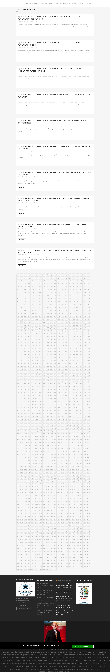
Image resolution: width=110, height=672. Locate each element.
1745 (36, 531)
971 (59, 416)
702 (25, 378)
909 (51, 407)
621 (22, 366)
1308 (47, 466)
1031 (59, 425)
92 (62, 286)
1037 (81, 425)
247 (44, 310)
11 (58, 275)
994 (70, 419)
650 (55, 369)
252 (62, 310)
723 (29, 381)
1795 (73, 537)
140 (18, 295)
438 (85, 336)
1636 (77, 513)
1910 (55, 554)
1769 (51, 534)
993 (66, 419)
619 (88, 363)
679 (88, 372)
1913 (66, 554)
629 (51, 366)
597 (81, 360)
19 (88, 275)
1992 (62, 566)
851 (59, 398)
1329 (51, 469)
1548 (47, 501)
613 (66, 363)
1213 (66, 451)
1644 (32, 516)
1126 (40, 439)
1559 (88, 501)
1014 (70, 422)
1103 (29, 436)
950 (55, 413)
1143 (29, 442)
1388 (47, 478)
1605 (36, 510)
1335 (73, 469)
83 (29, 286)
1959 (88, 560)
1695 (73, 522)
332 (63, 322)
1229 (51, 454)
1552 (62, 501)
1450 (55, 486)
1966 (40, 563)
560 (18, 357)
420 (18, 336)
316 (77, 319)
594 (70, 360)
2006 (40, 569)
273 (66, 313)
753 (66, 384)
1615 (73, 510)
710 (55, 378)
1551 (59, 501)
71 (58, 283)
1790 (55, 537)
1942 (25, 560)
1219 (88, 451)
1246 (40, 457)
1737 (81, 528)
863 (29, 401)
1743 (29, 531)
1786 (40, 537)
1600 (18, 510)
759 (88, 384)
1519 (88, 495)
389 (51, 331)
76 (77, 283)
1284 (32, 463)
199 (88, 301)
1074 (70, 431)
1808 (47, 539)
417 (81, 333)
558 (85, 354)
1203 (29, 451)
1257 (81, 457)
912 (62, 407)
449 (51, 339)
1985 (36, 566)
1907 (44, 554)
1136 (77, 439)
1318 (85, 466)
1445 (36, 486)
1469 (51, 489)
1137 (81, 439)
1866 (40, 548)
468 (48, 342)
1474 (70, 489)
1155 (73, 442)
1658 (84, 516)
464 (33, 342)
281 (22, 316)
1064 (32, 431)
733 (66, 381)
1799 (88, 537)
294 (70, 316)
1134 (70, 439)
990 (55, 419)
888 (48, 404)
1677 (81, 519)
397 (81, 331)
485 (36, 345)
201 (22, 304)
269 (51, 313)
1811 (59, 539)
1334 (70, 469)
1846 (40, 545)
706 (40, 378)
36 (77, 278)
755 (74, 384)
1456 (77, 486)
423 (29, 336)
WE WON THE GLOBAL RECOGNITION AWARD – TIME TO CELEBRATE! (45, 585)
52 (62, 281)
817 (81, 392)
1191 (59, 448)
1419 (88, 481)
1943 (29, 560)
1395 (73, 478)
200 (18, 304)
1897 (81, 551)
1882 (25, 551)
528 (48, 351)
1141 (21, 442)
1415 (73, 481)
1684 (32, 522)
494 (70, 345)
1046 (40, 428)
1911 (59, 554)
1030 (55, 425)
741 (22, 384)
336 (77, 322)
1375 (73, 475)
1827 (44, 542)
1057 (81, 428)
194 (70, 301)
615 (74, 363)
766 (40, 386)
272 (62, 313)
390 (55, 331)
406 (40, 333)
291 (59, 316)
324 (33, 322)
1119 (88, 436)
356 (77, 325)
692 (62, 375)
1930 (55, 557)
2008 (47, 569)
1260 (18, 460)
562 (25, 357)
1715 (73, 525)
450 (55, 339)
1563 (29, 504)
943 (29, 413)
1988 (47, 566)
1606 (40, 510)
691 (59, 375)
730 (55, 381)
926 (40, 410)
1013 (66, 422)
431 (59, 336)
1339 (88, 469)
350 (55, 325)
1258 (84, 457)
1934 (70, 557)
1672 (62, 519)
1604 (32, 510)
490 (55, 345)
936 (77, 410)
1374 (70, 475)
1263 (29, 460)
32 (62, 278)
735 (74, 381)
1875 (73, 548)
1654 (70, 516)
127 (44, 292)
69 (51, 283)
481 (22, 345)
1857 (81, 545)
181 (22, 301)
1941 (21, 560)
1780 (18, 537)
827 (44, 395)
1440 (18, 486)
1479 (88, 489)
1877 (81, 548)
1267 (44, 460)
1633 (66, 513)
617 (81, 363)
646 (40, 369)
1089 (51, 434)
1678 (84, 519)
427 (44, 336)
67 (44, 283)
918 (85, 407)
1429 (51, 484)
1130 (55, 439)
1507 (44, 495)
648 (48, 369)
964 (33, 416)
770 (55, 386)
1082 (25, 434)
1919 (88, 554)
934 (70, 410)
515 (74, 348)
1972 (62, 563)
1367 (44, 475)
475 (74, 342)
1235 (73, 454)
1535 (73, 498)
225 (36, 307)
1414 (70, 481)
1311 (59, 466)
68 (47, 283)
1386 (40, 478)
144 (33, 295)
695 (74, 375)
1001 (21, 422)
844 (33, 398)
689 (51, 375)
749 (51, 384)
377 (81, 328)
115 (74, 289)
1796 (77, 537)
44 (33, 281)
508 (48, 348)
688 (48, 375)
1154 (70, 442)
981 (22, 419)
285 (36, 316)
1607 (44, 510)
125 (36, 292)
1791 (59, 537)
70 (55, 283)
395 (74, 331)
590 (55, 360)
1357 (81, 472)
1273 (66, 460)
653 (66, 369)
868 (48, 401)
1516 (77, 495)
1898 (84, 551)
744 (33, 384)
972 (62, 416)
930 (55, 410)
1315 (73, 466)
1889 (51, 551)
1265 (36, 460)
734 (70, 381)
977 (81, 416)
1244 (32, 457)
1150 (55, 442)
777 (81, 386)
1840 (18, 545)
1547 (44, 501)
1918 (84, 554)
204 (33, 304)
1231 (59, 454)
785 (36, 389)
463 (29, 342)
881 (22, 404)
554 (70, 354)
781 (22, 389)
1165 (36, 445)
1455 (73, 486)
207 (44, 304)
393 (66, 331)
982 (25, 419)
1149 (51, 442)
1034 (70, 425)
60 (18, 283)
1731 (59, 528)
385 (36, 331)
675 (74, 372)
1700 (18, 525)
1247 (44, 457)
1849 (51, 545)
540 (18, 354)
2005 (36, 569)
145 (36, 295)
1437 (81, 484)
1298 (84, 463)
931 (59, 410)
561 (22, 357)
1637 (81, 513)
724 (33, 381)
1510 (55, 495)
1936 (77, 557)
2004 (32, 569)
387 (44, 331)
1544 (32, 501)
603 (29, 363)
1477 (81, 489)
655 (74, 369)
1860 (18, 548)
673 (66, 372)
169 (51, 298)
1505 (36, 495)
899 (88, 404)
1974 (70, 563)
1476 (77, 489)
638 (85, 366)
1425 (36, 484)
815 (74, 392)
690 (55, 375)
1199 (88, 448)
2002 (25, 569)
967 (44, 416)
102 (25, 289)
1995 (73, 566)
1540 (18, 501)
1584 (32, 507)
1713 (66, 525)
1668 (47, 519)
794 (70, 389)
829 (51, 395)
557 (81, 354)
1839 (88, 542)
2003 (29, 569)
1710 (55, 525)
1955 (73, 560)
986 (40, 419)
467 (44, 342)
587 (44, 360)
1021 (21, 425)
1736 (77, 528)
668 (48, 372)
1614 (70, 510)
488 (48, 345)
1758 (84, 531)
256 (77, 310)
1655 (73, 516)
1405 (36, 481)
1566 (40, 504)
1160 (18, 445)
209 (51, 304)
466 (40, 342)
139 (89, 292)
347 (44, 325)
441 (22, 339)
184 (33, 301)
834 (70, 395)
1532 (62, 498)
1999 (88, 566)
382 (25, 331)
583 (29, 360)
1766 (40, 534)
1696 (77, 522)
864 (33, 401)
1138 (85, 439)
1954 (70, 560)
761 (22, 386)
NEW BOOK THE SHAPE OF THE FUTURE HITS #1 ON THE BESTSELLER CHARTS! (44, 592)
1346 (40, 472)
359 (88, 325)
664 (33, 372)
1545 (36, 501)
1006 (40, 422)
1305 (36, 466)
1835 (73, 542)
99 (88, 286)
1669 (51, 519)
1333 (66, 469)
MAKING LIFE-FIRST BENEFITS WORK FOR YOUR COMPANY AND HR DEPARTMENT (45, 612)
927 (44, 410)
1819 (88, 539)
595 (74, 360)
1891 (58, 551)
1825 (36, 542)
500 (18, 348)
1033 (66, 425)
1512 (62, 495)
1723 (29, 528)
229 (51, 307)
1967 (44, 563)
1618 (84, 510)
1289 (51, 463)
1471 (59, 489)
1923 (29, 557)
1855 (73, 545)
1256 (77, 457)
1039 (88, 425)
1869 (51, 548)
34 (70, 278)
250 (55, 310)
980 (18, 419)
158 (85, 295)
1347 (44, 472)
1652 (62, 516)
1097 (81, 434)
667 (44, 372)
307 (44, 319)
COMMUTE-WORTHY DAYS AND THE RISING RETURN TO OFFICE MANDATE (45, 599)
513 (66, 348)
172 (62, 298)
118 (85, 289)
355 (74, 325)
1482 (25, 492)
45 (36, 281)
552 (63, 354)
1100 (18, 436)
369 (51, 328)
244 (33, 310)
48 (47, 281)
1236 (77, 454)
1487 (44, 492)
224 (33, 307)
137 (81, 292)
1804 (32, 539)
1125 (36, 439)
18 (85, 275)
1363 (29, 475)
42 (25, 281)
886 (40, 404)
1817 (81, 539)
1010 (55, 422)
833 (66, 395)
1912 (62, 554)
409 (51, 333)
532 (63, 351)
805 (36, 392)
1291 (59, 463)
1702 (25, 525)
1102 (25, 436)
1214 (70, 451)
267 (44, 313)
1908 (47, 554)
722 (25, 381)
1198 (84, 448)
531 (59, 351)
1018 (84, 422)
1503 (29, 495)
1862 (25, 548)
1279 (88, 460)
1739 (88, 528)
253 (66, 310)
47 (44, 281)
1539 (88, 498)
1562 (25, 504)
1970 (55, 563)
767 (44, 386)
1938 (84, 557)
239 (88, 307)
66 (40, 283)
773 (66, 386)
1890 (55, 551)
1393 (66, 478)
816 (77, 392)
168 (48, 298)
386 (40, 331)
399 (88, 331)
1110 (55, 436)
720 (18, 381)
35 (73, 278)
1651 (59, 516)
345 (36, 325)
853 (66, 398)
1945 (36, 560)
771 (59, 386)
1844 (32, 545)
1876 (77, 548)
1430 (55, 484)
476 (77, 342)
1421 (21, 484)
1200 (18, 451)
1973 (66, 563)
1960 (18, 563)
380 (18, 331)
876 (77, 401)
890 (55, 404)
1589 (51, 507)
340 (18, 325)
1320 (18, 469)
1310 (55, 466)
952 (62, 413)
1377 (81, 475)
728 (48, 381)
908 (48, 407)
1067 (44, 431)
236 (77, 307)
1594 (70, 507)
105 (36, 289)
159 (89, 295)
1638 (84, 513)
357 (81, 325)
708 (48, 378)
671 (59, 372)
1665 (36, 519)
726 (40, 381)
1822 (25, 542)
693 (66, 375)
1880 (18, 551)
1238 (84, 454)
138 (85, 292)
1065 (36, 431)
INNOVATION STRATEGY (64, 580)
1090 (55, 434)
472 (62, 342)
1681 (21, 522)
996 (77, 419)
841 (22, 398)
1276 (77, 460)
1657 (81, 516)
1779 (88, 534)
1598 (84, 507)
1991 (58, 566)
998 (85, 419)
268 (48, 313)
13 (66, 275)
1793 (66, 537)
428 (48, 336)
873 (66, 401)
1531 (59, 498)
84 (33, 286)
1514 (70, 495)
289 (51, 316)
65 (36, 283)
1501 (21, 495)
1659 (88, 516)
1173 (66, 445)
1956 (77, 560)
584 (33, 360)
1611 (59, 510)
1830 (55, 542)
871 (59, 401)
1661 (21, 519)
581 (22, 360)
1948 (47, 560)
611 (59, 363)
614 (70, 363)
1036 (77, 425)
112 (62, 289)
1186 (40, 448)
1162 (25, 445)
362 (25, 328)
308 (48, 319)
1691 (58, 522)
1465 (36, 489)
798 (85, 389)
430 (55, 336)
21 (21, 278)
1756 (77, 531)
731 (59, 381)
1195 (73, 448)
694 (70, 375)
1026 (40, 425)
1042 (25, 428)
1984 (32, 566)
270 (55, 313)
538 (85, 351)
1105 (36, 436)
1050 (55, 428)
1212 (62, 451)
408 (48, 333)
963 (29, 416)
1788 (47, 537)
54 (70, 281)
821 (22, 395)
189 (51, 301)
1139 (88, 439)
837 (81, 395)
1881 (21, 551)
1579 (88, 504)
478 (85, 342)
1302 (25, 466)
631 (59, 366)
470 (55, 342)
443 (29, 339)
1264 (32, 460)
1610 (55, 510)
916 (77, 407)
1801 (21, 539)
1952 (62, 560)
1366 (40, 475)
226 (40, 307)
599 (88, 360)
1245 (36, 457)
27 (44, 278)
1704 (32, 525)
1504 (32, 495)
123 (29, 292)
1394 (70, 478)
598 (85, 360)
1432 (62, 484)
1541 (21, 501)
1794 (70, 537)
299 (88, 316)
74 (70, 283)
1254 (70, 457)
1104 (32, 436)
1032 (62, 425)
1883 (29, 551)
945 (36, 413)
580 (18, 360)
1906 (40, 554)
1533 (66, 498)
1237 (81, 454)
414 (70, 333)
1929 (51, 557)
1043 (29, 428)
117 (81, 289)
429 (51, 336)
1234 (70, 454)
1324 (32, 469)
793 (66, 389)
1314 (70, 466)
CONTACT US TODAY (24, 608)
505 (36, 348)
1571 (59, 504)
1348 (47, 472)
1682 (25, 522)
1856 (77, 545)
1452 (62, 486)
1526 (40, 498)
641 (22, 369)
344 (33, 325)
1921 (21, 557)
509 (51, 348)
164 (33, 298)
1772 (62, 534)
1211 (59, 451)
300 (18, 319)
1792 (62, 537)
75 (73, 283)
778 (85, 386)
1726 (40, 528)
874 (70, 401)
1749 (51, 531)
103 (29, 289)
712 (62, 378)
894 (70, 404)
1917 (81, 554)
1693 (66, 522)
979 (88, 416)
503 (29, 348)
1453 (66, 486)
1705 (36, 525)
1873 (66, 548)
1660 (18, 519)
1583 (29, 507)
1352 (62, 472)
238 (85, 307)
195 (74, 301)
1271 (59, 460)
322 (25, 322)
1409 (51, 481)
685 (36, 375)
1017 (81, 422)
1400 (18, 481)
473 (66, 342)
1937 (81, 557)
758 (85, 384)
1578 (84, 504)
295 (74, 316)
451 (59, 339)
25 (36, 278)
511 (59, 348)
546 (40, 354)
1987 (44, 566)
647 (44, 369)
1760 (18, 534)
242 (25, 310)
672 (62, 372)
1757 (81, 531)
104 (33, 289)
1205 (36, 451)
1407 (44, 481)
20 (18, 278)
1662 (25, 519)
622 (25, 366)
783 (29, 389)
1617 (81, 510)
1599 (88, 507)
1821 (21, 542)
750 (55, 384)
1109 (51, 436)
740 (18, 384)
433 (66, 336)
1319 (88, 466)
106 (40, 289)
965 (36, 416)
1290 (55, 463)
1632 (62, 513)
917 (81, 407)
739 (88, 381)
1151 (59, 442)
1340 (18, 472)
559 (88, 354)
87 (44, 286)
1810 (55, 539)
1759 (88, 531)
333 (66, 322)
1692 (62, 522)
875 (74, 401)
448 (48, 339)
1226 (40, 454)
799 (88, 389)
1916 (77, 554)
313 (66, 319)
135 (74, 292)
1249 (51, 457)
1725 (36, 528)
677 (81, 372)
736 (77, 381)
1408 (47, 481)
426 (40, 336)
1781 (21, 537)
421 (22, 336)
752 (63, 384)
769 (51, 386)
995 (74, 419)
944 (33, 413)
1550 (55, 501)
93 (66, 286)
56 (77, 281)
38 (85, 278)
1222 (25, 454)
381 (22, 331)
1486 (40, 492)
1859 (88, 545)
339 (88, 322)
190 (55, 301)
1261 (21, 460)
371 (59, 328)
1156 (77, 442)
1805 (36, 539)
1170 (55, 445)
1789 (51, 537)
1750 (55, 531)
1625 (36, 513)
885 (36, 404)
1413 (66, 481)
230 (55, 307)
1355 (73, 472)
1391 (59, 478)
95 (73, 286)
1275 (73, 460)
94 (70, 286)
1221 (21, 454)
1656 (77, 516)
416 (77, 333)
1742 (25, 531)
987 (44, 419)
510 (55, 348)
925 (36, 410)
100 (18, 289)
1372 (62, 475)
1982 (25, 566)
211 (59, 304)
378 (85, 328)
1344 (32, 472)
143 (29, 295)
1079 (88, 431)
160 (18, 298)
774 (70, 386)
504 (33, 348)
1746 (40, 531)
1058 (84, 428)
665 (36, 372)
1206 (40, 451)
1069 (51, 431)
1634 (70, 513)
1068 (47, 431)
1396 (77, 478)
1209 (51, 451)
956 (77, 413)
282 (25, 316)
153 (66, 295)
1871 (59, 548)
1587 (44, 507)
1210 (55, 451)
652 (62, 369)
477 (81, 342)
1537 (81, 498)
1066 (40, 431)
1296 (77, 463)
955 (74, 413)
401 (22, 333)
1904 (32, 554)
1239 (88, 454)
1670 (55, 519)
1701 (21, 525)
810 (55, 392)
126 (40, 292)
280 (18, 316)
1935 (73, 557)
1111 (59, 436)
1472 (62, 489)
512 (62, 348)
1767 (44, 534)
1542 (25, 501)
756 (77, 384)
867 (44, 401)
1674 (70, 519)
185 (36, 301)
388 (48, 331)
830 (55, 395)
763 (29, 386)
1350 (55, 472)
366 (40, 328)
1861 (21, 548)
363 (29, 328)
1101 (21, 436)
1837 (81, 542)
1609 (51, 510)
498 (85, 345)
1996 (77, 566)
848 (48, 398)
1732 (62, 528)
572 (63, 357)
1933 (66, 557)
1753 (66, 531)
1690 (55, 522)
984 (33, 419)
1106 (40, 436)
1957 (81, 560)
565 (36, 357)
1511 (59, 495)
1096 (77, 434)
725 (36, 381)
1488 (47, 492)
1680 (18, 522)
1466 (40, 489)
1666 (40, 519)
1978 (84, 563)
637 (81, 366)
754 (70, 384)
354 (70, 325)
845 (36, 398)
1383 (29, 478)
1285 (36, 463)
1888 (47, 551)
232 (62, 307)
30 (55, 278)
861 (22, 401)
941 (22, 413)
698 (85, 375)
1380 (18, 478)
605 (36, 363)
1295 (73, 463)
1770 (55, 534)
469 (51, 342)
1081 (21, 434)
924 (33, 410)
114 (70, 289)
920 (18, 410)
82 (25, 286)
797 (81, 389)
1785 (36, 537)
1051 (59, 428)
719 (89, 378)
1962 (25, 563)
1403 (29, 481)
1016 (77, 422)
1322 (25, 469)
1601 (21, 510)
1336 (77, 469)
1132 (62, 439)
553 (66, 354)
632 (62, 366)
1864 (32, 548)
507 (44, 348)
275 (74, 313)
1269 (51, 460)
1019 (88, 422)
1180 (18, 448)
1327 (44, 469)
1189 (51, 448)
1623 (29, 513)
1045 (36, 428)
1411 (59, 481)
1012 (62, 422)
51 (58, 281)
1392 (62, 478)
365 (36, 328)
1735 (73, 528)
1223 (29, 454)
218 (85, 304)
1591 (59, 507)
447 (44, 339)
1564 (32, 504)
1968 (47, 563)
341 (22, 325)
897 (81, 404)
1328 (47, 469)
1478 (84, 489)
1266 (40, 460)
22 (25, 278)
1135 (73, 439)
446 (40, 339)
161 (22, 298)
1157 (81, 442)
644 (33, 369)
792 (62, 389)
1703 (29, 525)
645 (36, 369)
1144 (32, 442)
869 (51, 401)
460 (18, 342)
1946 (40, 560)
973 (66, 416)
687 (44, 375)
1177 (81, 445)
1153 (66, 442)
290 (55, 316)
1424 (32, 484)
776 (77, 386)
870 (55, 401)
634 (70, 366)
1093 (66, 434)
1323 (29, 469)
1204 (32, 451)
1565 (36, 504)
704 (33, 378)
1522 (25, 498)
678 (85, 372)
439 (88, 336)
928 (48, 410)
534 (70, 351)
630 (55, 366)
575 (74, 357)
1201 (21, 451)
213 (66, 304)
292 (63, 316)
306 (40, 319)
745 (36, 384)
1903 (29, 554)
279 (88, 313)
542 (25, 354)
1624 (32, 513)
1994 (70, 566)
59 (88, 281)
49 (51, 281)
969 (51, 416)
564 (33, 357)
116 (77, 289)
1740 (18, 531)
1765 (36, 534)
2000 (18, 569)
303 (29, 319)
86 (40, 286)
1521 (21, 498)
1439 (88, 484)
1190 (55, 448)
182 (25, 301)
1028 (47, 425)
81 (21, 286)
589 (51, 360)
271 (59, 313)
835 (74, 395)
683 (29, 375)
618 (85, 363)
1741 (21, 531)
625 (36, 366)
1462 (25, 489)
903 (29, 407)
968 (48, 416)
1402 (25, 481)
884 (33, 404)
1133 (66, 439)
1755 (73, 531)
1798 (84, 537)
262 (25, 313)
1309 (51, 466)
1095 (73, 434)
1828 (47, 542)
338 (85, 322)
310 (55, 319)
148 (48, 295)
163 (29, 298)
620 (18, 366)
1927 (44, 557)
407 (44, 333)
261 (22, 313)
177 (81, 298)
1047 (44, 428)
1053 (66, 428)
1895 (73, 551)
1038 (84, 425)
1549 (51, 501)
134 (70, 292)
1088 (47, 434)
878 (85, 401)
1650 (55, 516)
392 (62, 331)
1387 (44, 478)
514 (70, 348)
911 (59, 407)
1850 (55, 545)
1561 (21, 504)
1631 (59, 513)
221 (22, 307)
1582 (25, 507)
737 (81, 381)
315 (74, 319)
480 (18, 345)
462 (25, 342)
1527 (44, 498)
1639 (88, 513)
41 (21, 281)
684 (33, 375)
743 (29, 384)
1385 (36, 478)
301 (22, 319)
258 (85, 310)
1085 (36, 434)
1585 (36, 507)
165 (36, 298)
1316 (77, 466)
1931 (59, 557)
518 (85, 348)
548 (48, 354)
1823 (29, 542)
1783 (29, 537)
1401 (21, 481)
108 (48, 289)
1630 (55, 513)
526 (40, 351)
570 (55, 357)
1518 (85, 495)
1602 (25, 510)
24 (32, 278)
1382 (25, 478)
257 (81, 310)
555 (74, 354)
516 (77, 348)
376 (77, 328)
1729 (51, 528)
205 (36, 304)
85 (36, 286)
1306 (40, 466)
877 (81, 401)
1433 (66, 484)
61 (21, 283)
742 (25, 384)
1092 (62, 434)
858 (85, 398)
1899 (88, 551)
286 (40, 316)
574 (70, 357)
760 (18, 386)
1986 (40, 566)
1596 (77, 507)
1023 (29, 425)
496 (77, 345)
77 (81, 283)
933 (66, 410)
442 (25, 339)
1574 (70, 504)
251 (59, 310)
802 (25, 392)
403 (29, 333)
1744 (32, 531)
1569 (51, 504)
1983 (29, 566)
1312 (62, 466)
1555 (73, 501)
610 (55, 363)
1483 (29, 492)
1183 (29, 448)
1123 (29, 439)
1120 (18, 439)
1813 (66, 539)
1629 (51, 513)
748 (48, 384)
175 (74, 298)
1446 (40, 486)
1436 (77, 484)
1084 (32, 434)
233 (66, 307)
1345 (36, 472)
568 (48, 357)
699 (88, 375)
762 (25, 386)
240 (18, 310)
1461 (21, 489)
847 (44, 398)
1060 (18, 431)
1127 (44, 439)
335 (74, 322)
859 (88, 398)
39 (88, 278)
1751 (59, 531)
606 (40, 363)
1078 (84, 431)
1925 (36, 557)
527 (44, 351)
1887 (44, 551)
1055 (73, 428)
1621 (21, 513)
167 (44, 298)
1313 (66, 466)
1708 (47, 525)
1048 (47, 428)
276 (77, 313)
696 (77, 375)
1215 (73, 451)
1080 (18, 434)
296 (77, 316)
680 (18, 375)
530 (55, 351)
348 (48, 325)
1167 (44, 445)
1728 (47, 528)
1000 (18, 422)
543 (29, 354)
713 (66, 378)
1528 (47, 498)
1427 (44, 484)
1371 (59, 475)
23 (29, 278)
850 (55, 398)
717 (81, 378)
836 (77, 395)
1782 (25, 537)
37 (81, 278)
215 (74, 304)
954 (70, 413)
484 (33, 345)
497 (81, 345)
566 (40, 357)
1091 (58, 434)
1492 (62, 492)
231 (59, 307)
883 (29, 404)
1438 (84, 484)
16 (77, 275)
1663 (29, 519)
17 (81, 275)
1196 (77, 448)
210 (55, 304)
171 (59, 298)
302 (25, 319)
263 (29, 313)
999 (88, 419)
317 (81, 319)
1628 (47, 513)
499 (88, 345)
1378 (84, 475)
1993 (66, 566)
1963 (29, 563)
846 (40, 398)
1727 (44, 528)
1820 (18, 542)
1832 (62, 542)
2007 (44, 569)
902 (25, 407)
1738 (84, 528)
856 (77, 398)
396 (77, 331)
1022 (25, 425)
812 (62, 392)
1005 (36, 422)
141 (22, 295)
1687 (44, 522)
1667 (44, 519)
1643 (29, 516)
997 (81, 419)
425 (36, 336)
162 (25, 298)
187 (44, 301)
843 (29, 398)
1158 (85, 442)
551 (59, 354)
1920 (18, 557)
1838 (84, 542)
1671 (59, 519)
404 (33, 333)
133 (66, 292)
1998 (84, 566)
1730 (55, 528)
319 (89, 319)
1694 (70, 522)
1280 (18, 463)
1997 (81, 566)
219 (89, 304)
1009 (51, 422)
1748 (47, 531)
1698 (84, 522)
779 (88, 386)
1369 (51, 475)
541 (22, 354)
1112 (62, 436)
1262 (25, 460)
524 (33, 351)
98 (85, 286)
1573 (66, 504)
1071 (59, 431)
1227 (44, 454)
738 (85, 381)
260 (18, 313)
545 (36, 354)
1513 (66, 495)
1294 (70, 463)
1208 (47, 451)
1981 (21, 566)
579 (88, 357)
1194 (70, 448)
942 (25, 413)
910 (55, 407)
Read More (22, 32)
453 (66, 339)
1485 (36, 492)
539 (88, 351)
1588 (47, 507)
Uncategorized (30, 21)
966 (40, 416)
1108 (47, 436)
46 (40, 281)
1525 (36, 498)
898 (85, 404)
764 (33, 386)
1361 (21, 475)
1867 (44, 548)
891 (59, 404)
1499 (88, 492)
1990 (55, 566)
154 (70, 295)
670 (55, 372)
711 (59, 378)
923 (29, 410)
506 (40, 348)
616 (77, 363)
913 (66, 407)
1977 (81, 563)
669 (51, 372)
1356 (77, 472)
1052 (62, 428)
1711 (59, 525)
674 (70, 372)
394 (70, 331)
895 (74, 404)
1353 (66, 472)
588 (48, 360)
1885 (36, 551)
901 (22, 407)
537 (81, 351)
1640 (18, 516)
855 (74, 398)
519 (89, 348)
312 (62, 319)
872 (62, 401)
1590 (55, 507)
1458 (84, 486)
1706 (40, 525)
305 (36, 319)
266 (40, 313)
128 (48, 292)
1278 (84, 460)
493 (66, 345)
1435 (73, 484)
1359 (88, 472)
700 (18, 378)
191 (59, 301)
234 (70, 307)
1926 (40, 557)
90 (55, 286)
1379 (88, 475)
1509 (51, 495)
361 (22, 328)
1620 (18, 513)
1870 (55, 548)
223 (29, 307)
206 (40, 304)
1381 (21, 478)
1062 (25, 431)
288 (48, 316)
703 (29, 378)
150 (55, 295)
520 (18, 351)
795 (74, 389)
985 (36, 419)
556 (77, 354)
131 (59, 292)
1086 (40, 434)
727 (44, 381)
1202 (25, 451)
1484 (32, 492)
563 (29, 357)
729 (51, 381)
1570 (55, 504)
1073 (66, 431)
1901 (21, 554)
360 (18, 328)
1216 (77, 451)
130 (55, 292)
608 (48, 363)
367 (44, 328)
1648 (47, 516)
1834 (70, 542)
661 (22, 372)
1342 (25, 472)
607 (44, 363)
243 (29, 310)
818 (85, 392)
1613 (66, 510)
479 (88, 342)
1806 (40, 539)
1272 (62, 460)
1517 (81, 495)
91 (58, 286)
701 (22, 378)
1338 (84, 469)
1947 (44, 560)
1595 (73, 507)
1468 (47, 489)
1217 (81, 451)
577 (81, 357)
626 (40, 366)
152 (62, 295)
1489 (51, 492)
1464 (32, 489)
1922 (25, 557)
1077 (81, 431)
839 (88, 395)
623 (29, 366)
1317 (81, 466)
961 (22, 416)
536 (77, 351)
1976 (77, 563)
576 (77, 357)
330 (55, 322)
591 (59, 360)
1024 (32, 425)
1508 (47, 495)
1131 (59, 439)
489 (51, 345)
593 (66, 360)
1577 (81, 504)
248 (48, 310)
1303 (29, 466)
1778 (84, 534)
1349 (51, 472)
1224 (32, 454)
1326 (40, 469)
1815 (73, 539)
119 (89, 289)
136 (77, 292)
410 (55, 333)
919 (88, 407)
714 (70, 378)
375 (74, 328)
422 (25, 336)
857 (81, 398)
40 (18, 281)
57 (81, 281)
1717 (81, 525)
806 (40, 392)
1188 (47, 448)
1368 (47, 475)
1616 (77, 510)
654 (70, 369)
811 (59, 392)
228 (48, 307)
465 (36, 342)
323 (29, 322)
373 (66, 328)
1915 (73, 554)
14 (70, 275)
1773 (66, 534)
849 (51, 398)
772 (63, 386)
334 (70, 322)
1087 (44, 434)
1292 (62, 463)
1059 (88, 428)
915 (74, 407)
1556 (77, 501)
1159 (88, 442)
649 (51, 369)
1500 (18, 495)
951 (59, 413)
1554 (70, 501)
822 (25, 395)
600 (18, 363)
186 (40, 301)
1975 (73, 563)
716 (77, 378)
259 (88, 310)
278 (85, 313)
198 (85, 301)
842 (25, 398)
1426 (40, 484)
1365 (36, 475)
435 (74, 336)
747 (44, 384)
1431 (59, 484)
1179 (88, 445)
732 (63, 381)
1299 (88, 463)
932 (62, 410)
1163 (29, 445)
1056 (77, 428)
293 (66, 316)
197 (81, 301)
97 (81, 286)
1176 (77, 445)
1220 (18, 454)
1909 (51, 554)
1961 (21, 563)
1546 (40, 501)
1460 (18, 489)
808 (48, 392)
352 (63, 325)
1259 (88, 457)
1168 (47, 445)
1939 (88, 557)
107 (44, 289)
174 (70, 298)
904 (33, 407)
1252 (62, 457)
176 (77, 298)
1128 (47, 439)
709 (51, 378)
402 (25, 333)
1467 (44, 489)
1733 (66, 528)
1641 (21, 516)
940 (18, 413)
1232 (62, 454)
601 (22, 363)
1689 (51, 522)
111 (59, 289)
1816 (77, 539)
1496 (77, 492)
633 (66, 366)
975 (74, 416)
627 (44, 366)
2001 (21, 569)
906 (40, 407)
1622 (25, 513)
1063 (29, 431)
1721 (21, 528)
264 (33, 313)
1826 (40, 542)
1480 (18, 492)
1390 (55, 478)
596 (77, 360)
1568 (47, 504)
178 (85, 298)
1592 (62, 507)
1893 (66, 551)
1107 (44, 436)
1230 (55, 454)
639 (88, 366)
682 (25, 375)
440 (18, 339)
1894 (70, 551)
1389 (51, 478)
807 (44, 392)
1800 (18, 539)
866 (40, 401)
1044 (32, 428)
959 (88, 413)
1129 (51, 439)
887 (44, 404)
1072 (62, 431)
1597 (81, 507)
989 (51, 419)
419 (88, 333)
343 (29, 325)
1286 (40, 463)
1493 (66, 492)
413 (66, 333)
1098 (84, 434)
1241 (21, 457)
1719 (88, 525)
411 (59, 333)
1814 (70, 539)
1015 (73, 422)
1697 (81, 522)
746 (40, 384)
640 (18, 369)
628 (48, 366)
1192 (62, 448)
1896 (77, 551)
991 (59, 419)
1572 (62, 504)
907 (44, 407)
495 (74, 345)
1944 (32, 560)
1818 (84, 539)
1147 (44, 442)
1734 (70, 528)
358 (85, 325)
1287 (44, 463)
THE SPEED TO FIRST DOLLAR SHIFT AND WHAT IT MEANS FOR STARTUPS (45, 605)
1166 (40, 445)
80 (18, 286)
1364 (32, 475)
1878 (84, 548)
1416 (77, 481)
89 (51, 286)
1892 (62, 551)
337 (81, 322)
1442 (25, 486)
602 (25, 363)
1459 (88, 486)
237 (81, 307)
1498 (84, 492)
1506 (40, 495)
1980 (18, 566)
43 (29, 281)
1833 (66, 542)
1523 (29, 498)
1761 (21, 534)
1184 (32, 448)
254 (70, 310)
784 (33, 389)
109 (51, 289)
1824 (32, 542)
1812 (62, 539)
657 (81, 369)
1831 (59, 542)
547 (44, 354)
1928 (47, 557)
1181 (21, 448)
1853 (66, 545)
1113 (66, 436)
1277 (81, 460)
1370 (55, 475)
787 (44, 389)
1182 (25, 448)
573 (66, 357)
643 (29, 369)
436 (77, 336)
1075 (73, 431)
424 (33, 336)
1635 (73, 513)
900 (18, 407)
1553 (66, 501)
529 (51, 351)
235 (74, 307)
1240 (18, 457)
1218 (85, 451)
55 (73, 281)
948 (48, 413)
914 (70, 407)
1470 (55, 489)
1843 (29, 545)
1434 (70, 484)
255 (74, 310)
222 (25, 307)
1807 (44, 539)
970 (55, 416)
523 (29, 351)
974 (70, 416)
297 (81, 316)
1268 (47, 460)
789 (51, 389)
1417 (81, 481)
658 (85, 369)
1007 (44, 422)
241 (22, 310)
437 (81, 336)
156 (77, 295)
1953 (66, 560)
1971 (59, 563)
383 (29, 331)
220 (18, 307)
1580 (18, 507)
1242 (25, 457)
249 (51, 310)
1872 (62, 548)
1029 (51, 425)
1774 (70, 534)
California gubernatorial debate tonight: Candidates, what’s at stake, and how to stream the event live (64, 585)
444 (33, 339)
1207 (44, 451)
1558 (84, 501)
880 (18, 404)
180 (18, 301)
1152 (62, 442)
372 (63, 328)
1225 (36, 454)
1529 (51, 498)
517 (81, 348)
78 (85, 283)
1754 (70, 531)
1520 (18, 498)
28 (47, 278)
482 (25, 345)
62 (25, 283)
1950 (55, 560)
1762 (25, 534)
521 (22, 351)
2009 (51, 569)
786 (40, 389)
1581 (21, 507)
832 (62, 395)
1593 (66, 507)
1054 (70, 428)
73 (66, 283)
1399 (88, 478)
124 (33, 292)
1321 (21, 469)
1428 (47, 484)
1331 (59, 469)
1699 (88, 522)
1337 (81, 469)
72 (62, 283)
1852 (62, 545)
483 (29, 345)
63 (29, 283)
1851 (59, 545)
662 (25, 372)
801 (22, 392)
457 (81, 339)
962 (25, 416)
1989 (51, 566)
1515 (73, 495)
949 (51, 413)
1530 (55, 498)
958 (85, 413)
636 (77, 366)
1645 (36, 516)
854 (70, 398)
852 (62, 398)
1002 (25, 422)
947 (44, 413)
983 (29, 419)
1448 (47, 486)
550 (55, 354)
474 (70, 342)
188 (48, 301)
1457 (81, 486)
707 (44, 378)
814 (70, 392)
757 (81, 384)
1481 (21, 492)
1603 (29, 510)
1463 (29, 489)
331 (59, 322)
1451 (59, 486)
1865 (36, 548)
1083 (29, 434)
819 (88, 392)
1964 (32, 563)
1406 (40, 481)
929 (51, 410)
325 (36, 322)
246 (40, 310)
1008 (47, 422)
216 (77, 304)
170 (55, 298)
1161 (21, 445)
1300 (18, 466)
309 (51, 319)
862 (25, 401)
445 (36, 339)
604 (33, 363)
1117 (81, 436)
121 (22, 292)
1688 (47, 522)
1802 (25, 539)
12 (62, 275)
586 (40, 360)
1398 (84, 478)
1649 (51, 516)
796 (77, 389)
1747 (44, 531)
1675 (73, 519)
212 (62, 304)
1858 (84, 545)
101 (22, 289)
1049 (51, 428)
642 (25, 369)
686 (40, 375)
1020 (18, 425)
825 (36, 395)
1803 (29, 539)
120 (18, 292)
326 (40, 322)
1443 (29, 486)
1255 (73, 457)
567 (44, 357)
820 (18, 395)
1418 (84, 481)
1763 (29, 534)
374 (70, 328)
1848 (47, 545)
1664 (32, 519)
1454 (70, 486)
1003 (29, 422)
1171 (59, 445)
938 (85, 410)
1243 (29, 457)
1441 (21, 486)
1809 (51, 539)
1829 (51, 542)
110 (55, 289)
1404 (32, 481)
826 (40, 395)
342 (25, 325)
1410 (55, 481)
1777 (81, 534)
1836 (77, 542)
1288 (47, 463)
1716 (77, 525)
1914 (70, 554)
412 (62, 333)
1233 (66, 454)
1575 (73, 504)
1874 (70, 548)
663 (29, 372)
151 (59, 295)
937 (81, 410)
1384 (32, 478)
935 (74, 410)
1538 (84, 498)
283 (29, 316)
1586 (40, 507)
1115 (73, 436)
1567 (44, 504)
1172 (62, 445)
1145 (36, 442)
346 (40, 325)
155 (74, 295)
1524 (32, 498)
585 (36, 360)
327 (44, 322)
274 (70, 313)
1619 (88, 510)
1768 (47, 534)
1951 (59, 560)
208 (48, 304)
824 (33, 395)
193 (66, 301)
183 (29, 301)
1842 (25, 545)
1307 (44, 466)
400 (18, 333)
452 (62, 339)
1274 (70, 460)
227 (44, 307)
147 (44, 295)
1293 (66, 463)
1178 (85, 445)
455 (74, 339)
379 (88, 328)
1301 (21, 466)
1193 (66, 448)
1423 (29, 484)
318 (85, 319)
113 (66, 289)
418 (85, 333)
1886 (40, 551)
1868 (47, 548)
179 (89, 298)
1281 (21, 463)
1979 (88, 563)
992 (62, 419)
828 (48, 395)
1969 (51, 563)
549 (51, 354)
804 (33, 392)
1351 (59, 472)
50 (55, 281)
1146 (40, 442)
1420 (18, 484)
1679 (88, 519)
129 (51, 292)
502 (25, 348)
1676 (77, 519)
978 (85, 416)
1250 (55, 457)
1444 (32, 486)
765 (36, 386)
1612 (62, 510)
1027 (44, 425)
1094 (70, 434)
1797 (81, 537)
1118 (85, 436)
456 (77, 339)
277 (81, 313)
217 (81, 304)
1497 (81, 492)
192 (62, 301)
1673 (66, 519)
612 (62, 363)
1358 (84, 472)
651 (59, 369)
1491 (58, 492)
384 (33, 331)
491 (59, 345)
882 (25, 404)
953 (66, 413)
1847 (44, 545)
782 (25, 389)
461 (22, 342)
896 (77, 404)
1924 (32, 557)
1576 (77, 504)
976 (77, 416)
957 (81, 413)
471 (59, 342)
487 (44, 345)
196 (77, 301)
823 (29, 395)
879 (88, 401)
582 (25, 360)
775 (74, 386)
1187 (44, 448)
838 (85, 395)
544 (33, 354)
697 (81, 375)
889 (51, 404)
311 (59, 319)
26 (40, 278)
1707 (44, 525)
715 (74, 378)
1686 (40, 522)
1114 (70, 436)
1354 (70, 472)
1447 (44, 486)
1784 (32, 537)
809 (51, 392)
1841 (21, 545)
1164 (32, 445)
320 (18, 322)
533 (66, 351)
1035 (73, 425)
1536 (77, 498)
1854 (70, 545)
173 (66, 298)
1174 (70, 445)
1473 (66, 489)
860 (18, 401)
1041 (21, 428)
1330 (55, 469)
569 (51, 357)
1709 (51, 525)
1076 (77, 431)
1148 (47, 442)
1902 (25, 554)
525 (36, 351)
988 (48, 419)
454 (70, 339)
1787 (44, 537)
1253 (66, 457)
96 (77, 286)
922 (25, 410)
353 (66, 325)
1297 (81, 463)
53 (66, 281)
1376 (77, 475)
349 (51, 325)
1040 (18, 428)
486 (40, 345)
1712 (62, 525)
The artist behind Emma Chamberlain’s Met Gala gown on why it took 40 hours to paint (65, 612)
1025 (36, 425)
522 (25, 351)
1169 (51, 445)
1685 (36, 522)
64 (33, 283)
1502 (25, 495)
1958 (84, 560)
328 (48, 322)
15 (73, 275)
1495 (73, 492)
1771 (59, 534)
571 (59, 357)
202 (25, 304)
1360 (18, 475)
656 (77, 369)
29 (51, 278)
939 (88, 410)
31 (58, 278)
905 (36, 407)
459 (88, 339)
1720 (18, 528)
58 (85, 281)
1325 (36, 469)
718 (85, 378)
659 (88, 369)
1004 (32, 422)
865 (36, 401)
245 (36, 310)
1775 (73, 534)
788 (48, 389)
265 (36, 313)
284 (33, 316)
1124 (32, 439)
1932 (62, 557)
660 (18, 372)
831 (59, 395)
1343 (29, 472)
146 (40, 295)
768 (48, 386)
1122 (25, 439)
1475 (73, 489)
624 (33, 366)
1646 (40, 516)
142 (25, 295)
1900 (18, 554)
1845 (36, 545)
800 (18, 392)
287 (44, 316)
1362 (25, 475)
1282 (25, 463)
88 (47, 286)
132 (62, 292)
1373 (66, 475)
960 (18, 416)
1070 (55, 431)
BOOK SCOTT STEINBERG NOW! (83, 646)
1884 (32, 551)
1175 (73, 445)
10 (55, 275)
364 (33, 328)
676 (77, 372)
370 (55, 328)
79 (88, 283)
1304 (32, 466)
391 (59, 331)
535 (74, 351)
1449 (51, 486)
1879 (88, 548)
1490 (55, 492)
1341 (21, 472)
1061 (21, 431)
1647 (44, 516)
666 (40, 372)
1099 (88, 434)
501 (22, 348)
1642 (25, 516)
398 (85, 331)
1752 (62, 531)
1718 (85, 525)
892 (62, 404)
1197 (81, 448)
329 (51, 322)
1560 (18, 504)
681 (22, 375)
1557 (81, 501)
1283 (29, 463)
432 (62, 336)
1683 (29, 522)
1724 (32, 528)
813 (66, 392)
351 (59, 325)
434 (70, 336)
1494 (70, 492)
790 (55, 389)
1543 (29, 501)
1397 (81, 478)
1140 (18, 442)
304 (33, 319)
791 (59, 389)
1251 (59, 457)
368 (48, 328)
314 (70, 319)
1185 (36, 448)
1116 (77, 436)
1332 (62, 469)
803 (29, 392)
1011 (59, 422)
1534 (70, 498)
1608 (47, 510)
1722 (25, 528)
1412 (62, 481)
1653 (66, 516)
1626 (40, 513)
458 (85, 339)
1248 (47, 457)
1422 (25, 484)
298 (85, 316)
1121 (21, 439)
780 (18, 389)
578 (85, 357)
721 (22, 381)
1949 (51, 560)
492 (62, 345)
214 (70, 304)
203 (29, 304)
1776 (77, 534)
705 (36, 378)
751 (59, 384)
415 (74, 333)
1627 (44, 513)
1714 (70, 525)
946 (40, 413)
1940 (18, 560)
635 (74, 366)
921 (22, 410)
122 (25, 292)
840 (18, 398)
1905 (36, 554)
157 (81, 295)
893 (66, 404)
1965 (36, 563)
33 (66, 278)
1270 (55, 460)
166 (40, 298)
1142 (25, 442)
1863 (29, 548)
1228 (47, 454)
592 (62, 360)
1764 (32, 534)
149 (51, 295)
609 (51, 363)
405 (36, 333)
